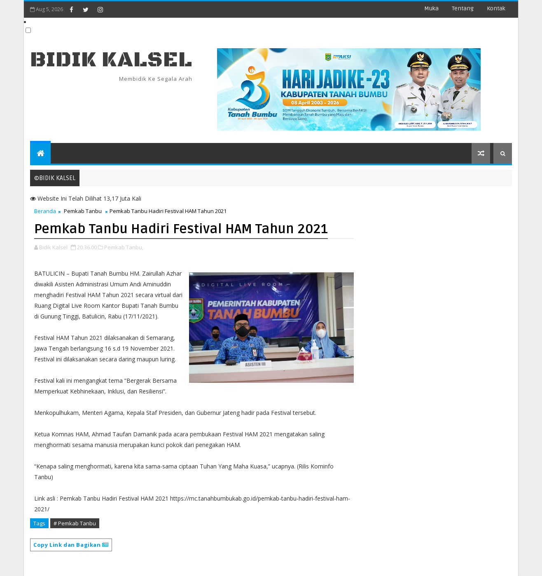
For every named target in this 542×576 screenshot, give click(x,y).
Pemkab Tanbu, (123, 247)
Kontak (496, 8)
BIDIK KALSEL (111, 60)
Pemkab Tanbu (83, 211)
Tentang (463, 8)
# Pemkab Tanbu (75, 523)
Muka (431, 8)
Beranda (45, 211)
